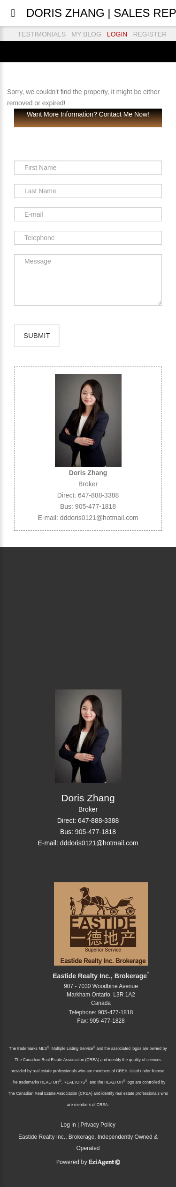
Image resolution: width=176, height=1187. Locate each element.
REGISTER (150, 34)
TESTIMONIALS (42, 34)
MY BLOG (86, 34)
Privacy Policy (97, 1124)
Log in (68, 1124)
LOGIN (117, 34)
